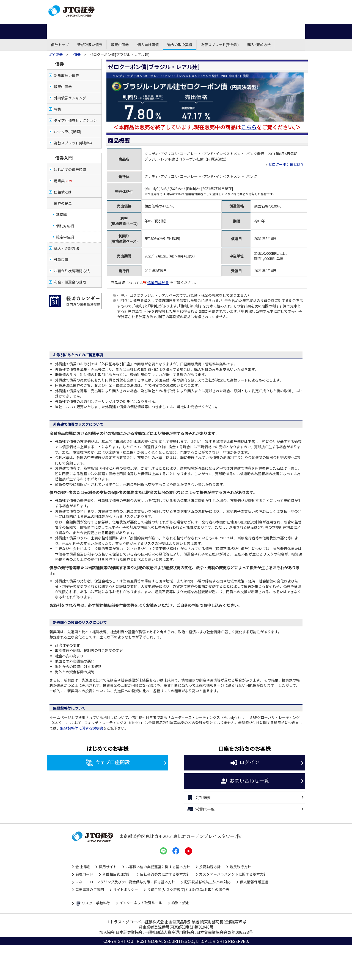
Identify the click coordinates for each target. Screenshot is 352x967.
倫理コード (84, 874)
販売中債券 (120, 44)
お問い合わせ (288, 6)
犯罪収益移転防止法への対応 (207, 881)
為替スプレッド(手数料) (220, 44)
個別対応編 (65, 225)
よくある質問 (288, 12)
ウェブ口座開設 (107, 762)
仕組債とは (63, 192)
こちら (249, 127)
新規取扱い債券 (89, 44)
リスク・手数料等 (92, 903)
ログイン (245, 762)
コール (164, 5)
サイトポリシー (125, 889)
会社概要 (199, 797)
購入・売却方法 (66, 248)
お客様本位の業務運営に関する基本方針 (158, 866)
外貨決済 (61, 259)
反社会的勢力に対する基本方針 (165, 874)
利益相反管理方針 (116, 874)
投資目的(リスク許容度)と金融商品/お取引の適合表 (188, 889)
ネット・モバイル (138, 5)
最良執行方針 (240, 866)
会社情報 (82, 866)
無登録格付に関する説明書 (81, 728)
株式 (87, 31)
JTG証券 (56, 54)
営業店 (189, 5)
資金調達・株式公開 (244, 5)
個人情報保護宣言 (254, 881)
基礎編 (61, 214)
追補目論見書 (156, 282)
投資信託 (145, 31)
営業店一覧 (201, 809)
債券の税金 (63, 203)
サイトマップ (288, 18)
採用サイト (108, 866)
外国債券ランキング (70, 97)
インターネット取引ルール (140, 902)
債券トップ (60, 44)
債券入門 (64, 158)
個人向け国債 (148, 44)
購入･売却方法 (259, 44)
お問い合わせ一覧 (245, 781)
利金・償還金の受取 (70, 282)
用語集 (63, 180)
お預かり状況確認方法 (72, 270)
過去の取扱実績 (179, 44)
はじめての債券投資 (70, 169)
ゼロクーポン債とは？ (286, 164)
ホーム (60, 31)
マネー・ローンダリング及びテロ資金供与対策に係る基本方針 (125, 881)
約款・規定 (180, 902)
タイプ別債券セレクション (75, 120)
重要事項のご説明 (89, 889)
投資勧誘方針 (210, 866)
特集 (57, 109)
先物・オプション (180, 31)
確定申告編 (65, 237)
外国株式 (214, 31)
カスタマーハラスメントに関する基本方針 (233, 874)
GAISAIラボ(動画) (67, 131)
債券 (115, 31)
